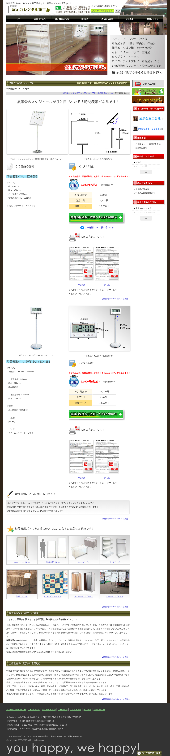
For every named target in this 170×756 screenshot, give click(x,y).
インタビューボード (52, 596)
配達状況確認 (141, 148)
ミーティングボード (114, 596)
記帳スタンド (22, 596)
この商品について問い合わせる (97, 227)
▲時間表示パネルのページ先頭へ (115, 299)
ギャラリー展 (141, 166)
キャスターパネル (22, 562)
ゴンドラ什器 (114, 562)
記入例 (107, 285)
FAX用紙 (81, 285)
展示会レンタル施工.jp (17, 18)
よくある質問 (107, 18)
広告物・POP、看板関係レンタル (98, 93)
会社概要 (87, 709)
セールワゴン (83, 562)
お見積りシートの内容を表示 (148, 144)
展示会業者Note (62, 18)
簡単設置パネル (53, 562)
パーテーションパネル (145, 212)
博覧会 (138, 162)
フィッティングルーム (83, 596)
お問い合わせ (152, 18)
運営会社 (130, 18)
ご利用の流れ (40, 18)
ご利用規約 (85, 18)
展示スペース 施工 (143, 208)
